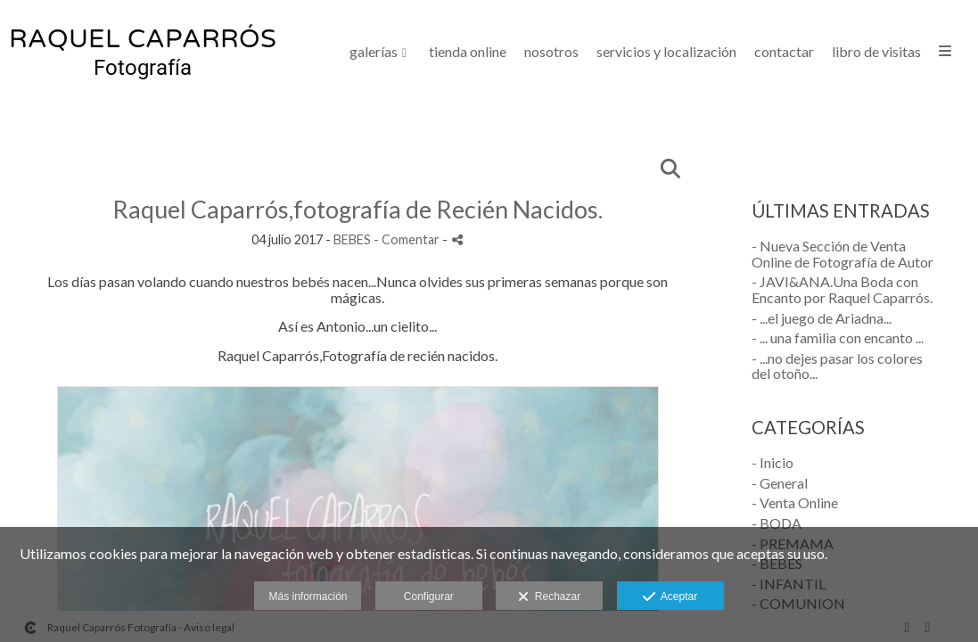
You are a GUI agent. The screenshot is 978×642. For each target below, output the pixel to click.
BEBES (352, 239)
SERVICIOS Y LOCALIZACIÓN (666, 52)
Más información (307, 596)
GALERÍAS (373, 52)
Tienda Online (467, 52)
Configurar (429, 596)
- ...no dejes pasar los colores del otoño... (837, 366)
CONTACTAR (784, 52)
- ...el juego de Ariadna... (822, 317)
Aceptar (670, 597)
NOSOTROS (551, 52)
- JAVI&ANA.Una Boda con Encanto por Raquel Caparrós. (842, 289)
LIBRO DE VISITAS (876, 52)
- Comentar (408, 239)
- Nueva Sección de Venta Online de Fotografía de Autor (842, 253)
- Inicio (772, 462)
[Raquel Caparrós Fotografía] (142, 60)
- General (780, 482)
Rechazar (549, 597)
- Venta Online (795, 502)
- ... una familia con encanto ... (838, 337)
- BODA (776, 522)
